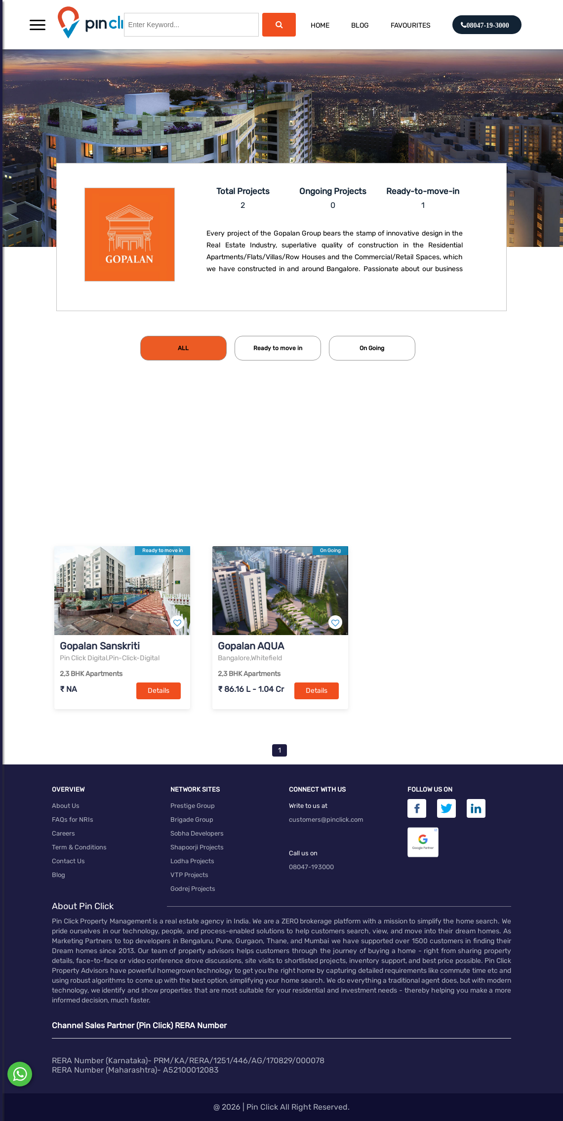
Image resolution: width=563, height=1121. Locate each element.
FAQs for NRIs (72, 819)
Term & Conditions (79, 847)
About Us (66, 805)
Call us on (303, 853)
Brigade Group (191, 819)
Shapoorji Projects (197, 847)
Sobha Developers (197, 833)
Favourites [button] (411, 25)
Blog (360, 25)
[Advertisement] (281, 469)
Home (320, 25)
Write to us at (308, 805)
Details (158, 690)
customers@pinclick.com (326, 819)
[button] (37, 24)
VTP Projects (189, 875)
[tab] (183, 348)
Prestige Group (192, 805)
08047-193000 (311, 867)
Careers (63, 833)
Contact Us (68, 861)
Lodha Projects (192, 861)
